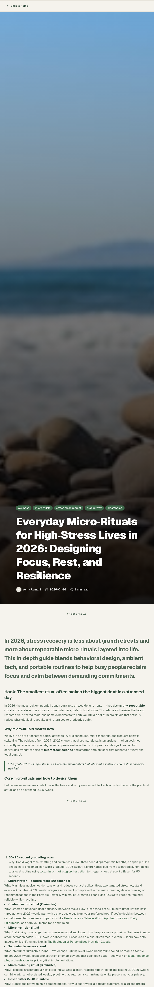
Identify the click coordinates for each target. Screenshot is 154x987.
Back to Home (17, 5)
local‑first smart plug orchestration (63, 873)
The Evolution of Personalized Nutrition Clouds (78, 943)
